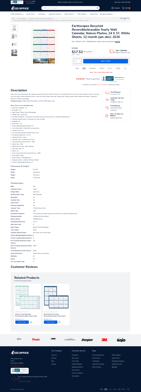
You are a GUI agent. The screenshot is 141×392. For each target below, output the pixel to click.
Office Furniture (69, 14)
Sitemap (53, 364)
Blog (52, 361)
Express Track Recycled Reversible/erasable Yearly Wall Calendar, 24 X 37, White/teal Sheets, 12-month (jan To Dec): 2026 (27, 315)
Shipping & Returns (77, 367)
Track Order (75, 361)
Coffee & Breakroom (17, 14)
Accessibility (75, 376)
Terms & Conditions (77, 373)
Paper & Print (94, 14)
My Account (75, 358)
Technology (42, 14)
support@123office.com (17, 366)
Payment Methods (77, 364)
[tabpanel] (27, 304)
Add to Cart (105, 61)
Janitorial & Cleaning (55, 14)
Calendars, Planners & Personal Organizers (41, 18)
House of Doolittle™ (102, 85)
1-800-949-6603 (24, 381)
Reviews (53, 358)
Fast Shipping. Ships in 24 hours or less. (70, 2)
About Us (54, 355)
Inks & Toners (31, 14)
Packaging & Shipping (107, 14)
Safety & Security (117, 364)
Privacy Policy (76, 370)
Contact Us (75, 355)
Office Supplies (82, 14)
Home (13, 18)
